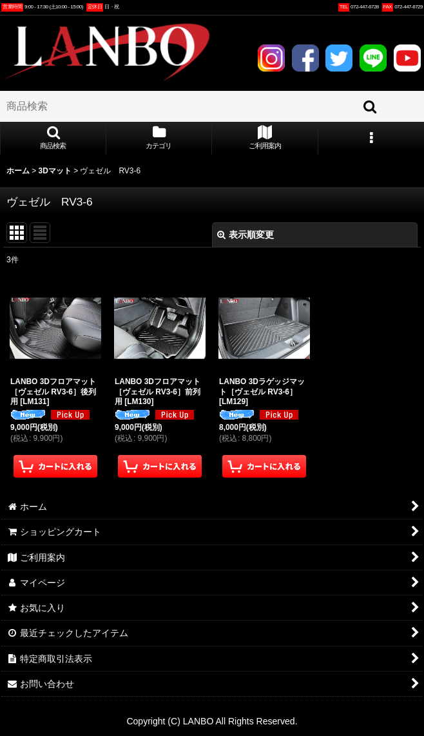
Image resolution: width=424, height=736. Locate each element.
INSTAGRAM (271, 58)
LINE (373, 58)
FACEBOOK (305, 58)
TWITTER (338, 58)
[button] (53, 138)
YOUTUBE (407, 58)
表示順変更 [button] (245, 234)
